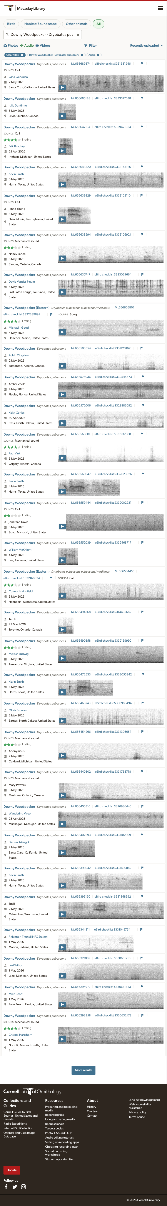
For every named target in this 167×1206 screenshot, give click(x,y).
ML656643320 (81, 167)
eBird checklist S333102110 (113, 195)
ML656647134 (80, 127)
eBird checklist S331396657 (113, 731)
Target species (54, 1128)
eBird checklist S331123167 (113, 348)
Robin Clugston (19, 355)
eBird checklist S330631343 (113, 986)
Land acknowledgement (144, 1099)
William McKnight (20, 549)
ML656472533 (81, 674)
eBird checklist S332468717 (113, 542)
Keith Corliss (17, 412)
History (91, 1106)
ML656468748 (80, 703)
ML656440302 (81, 771)
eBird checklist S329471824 (113, 127)
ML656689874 (80, 63)
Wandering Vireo (20, 813)
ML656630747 (80, 274)
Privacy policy (138, 1112)
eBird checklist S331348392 (113, 896)
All (99, 24)
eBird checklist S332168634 (21, 578)
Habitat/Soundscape (40, 24)
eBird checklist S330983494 (113, 703)
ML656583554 (81, 348)
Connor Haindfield (21, 591)
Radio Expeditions (15, 1123)
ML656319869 (80, 958)
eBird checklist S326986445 (113, 806)
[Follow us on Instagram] (23, 1186)
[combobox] (43, 34)
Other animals (76, 24)
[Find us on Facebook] (6, 1186)
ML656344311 (80, 929)
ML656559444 (81, 502)
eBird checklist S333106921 (113, 234)
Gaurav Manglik (19, 842)
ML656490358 (81, 640)
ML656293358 (81, 1015)
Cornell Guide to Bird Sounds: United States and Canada (20, 1116)
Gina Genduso (18, 77)
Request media (54, 1124)
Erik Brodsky (17, 146)
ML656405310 (80, 806)
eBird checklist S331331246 (113, 63)
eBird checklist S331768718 (113, 771)
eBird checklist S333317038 (113, 98)
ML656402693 (81, 835)
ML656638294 (81, 234)
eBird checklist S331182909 (113, 835)
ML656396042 (81, 868)
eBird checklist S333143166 (113, 167)
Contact (92, 1115)
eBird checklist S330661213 (113, 958)
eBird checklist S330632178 (113, 1015)
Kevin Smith (16, 174)
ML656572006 (81, 405)
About (92, 1101)
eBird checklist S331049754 (112, 929)
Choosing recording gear (61, 1146)
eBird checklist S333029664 (113, 274)
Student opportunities (59, 1159)
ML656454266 (81, 731)
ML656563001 (80, 434)
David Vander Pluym (22, 281)
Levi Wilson (16, 965)
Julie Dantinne (18, 105)
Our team (93, 1111)
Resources (54, 1101)
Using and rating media (60, 1119)
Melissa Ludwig (18, 653)
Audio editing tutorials (59, 1137)
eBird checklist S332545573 (113, 377)
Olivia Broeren (18, 710)
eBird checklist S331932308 (113, 434)
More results (83, 1070)
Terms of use (137, 1117)
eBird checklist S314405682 (113, 612)
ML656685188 (80, 98)
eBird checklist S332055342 (113, 674)
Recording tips (54, 1114)
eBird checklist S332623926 (113, 474)
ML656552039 (81, 542)
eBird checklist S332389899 (22, 314)
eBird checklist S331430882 (113, 868)
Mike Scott (15, 994)
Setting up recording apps (62, 1142)
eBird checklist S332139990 (113, 640)
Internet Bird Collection (18, 1128)
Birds (11, 24)
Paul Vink (14, 453)
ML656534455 (124, 571)
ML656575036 (81, 377)
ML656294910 (80, 986)
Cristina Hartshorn (20, 1034)
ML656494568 (81, 612)
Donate (12, 1170)
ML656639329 (81, 195)
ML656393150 (80, 896)
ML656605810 (124, 307)
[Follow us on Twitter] (14, 1186)
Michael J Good (19, 327)
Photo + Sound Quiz (58, 1133)
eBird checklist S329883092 (113, 405)
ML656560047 (81, 474)
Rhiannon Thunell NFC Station (28, 936)
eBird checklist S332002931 (113, 502)
